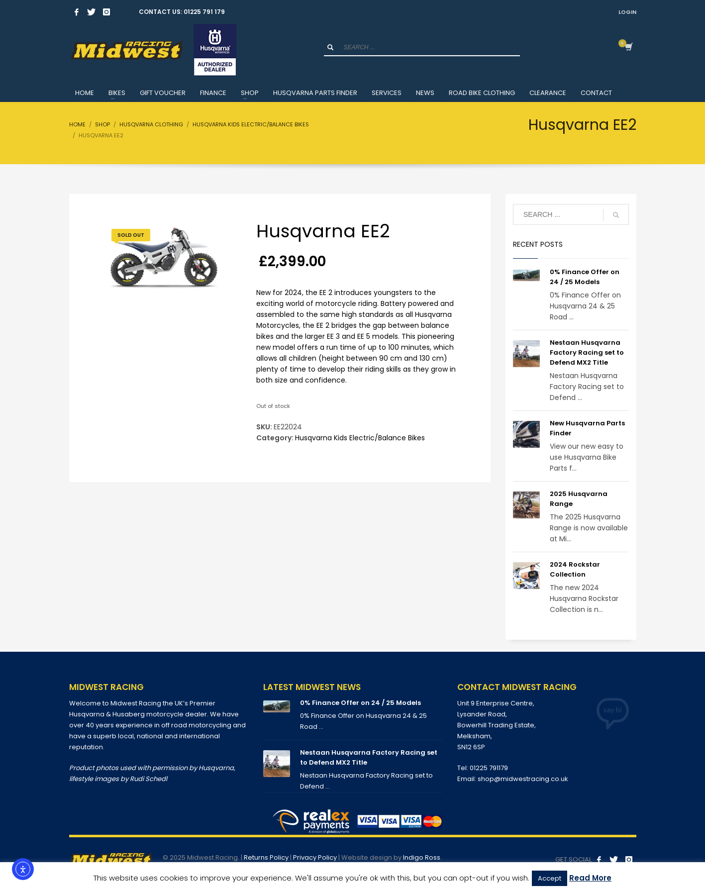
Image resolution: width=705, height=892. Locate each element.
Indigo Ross (421, 857)
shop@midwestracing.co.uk (523, 779)
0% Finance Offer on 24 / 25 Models (584, 277)
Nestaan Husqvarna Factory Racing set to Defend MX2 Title (587, 352)
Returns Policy (266, 857)
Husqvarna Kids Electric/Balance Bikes (360, 438)
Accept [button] (549, 878)
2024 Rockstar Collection (575, 569)
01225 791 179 (204, 11)
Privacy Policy (315, 857)
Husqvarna (216, 768)
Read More (590, 878)
